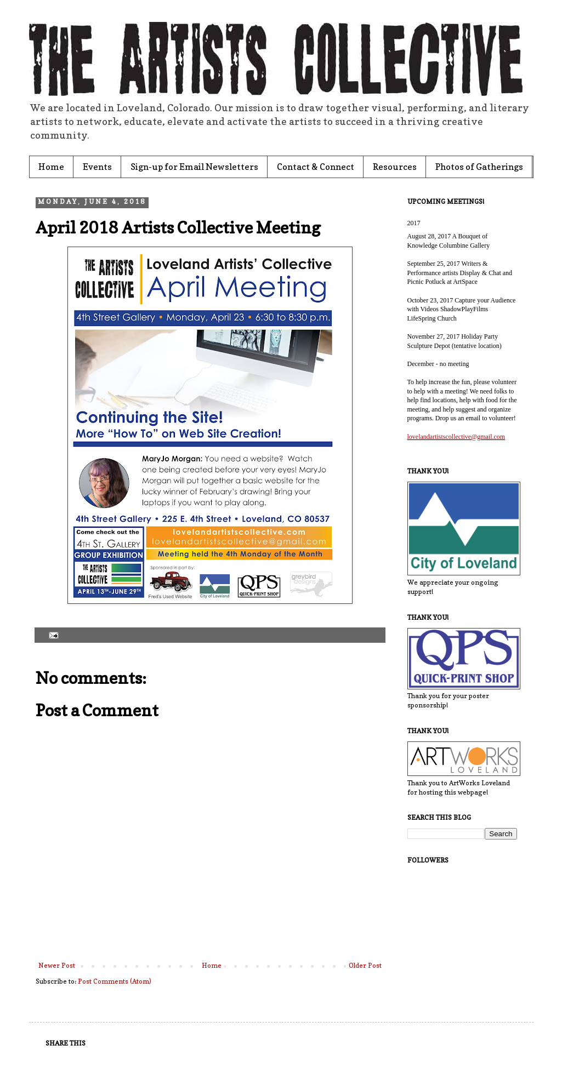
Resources (395, 166)
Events (97, 166)
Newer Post (56, 965)
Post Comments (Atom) (114, 981)
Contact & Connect (315, 166)
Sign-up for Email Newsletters (194, 166)
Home (51, 166)
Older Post (365, 965)
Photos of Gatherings (479, 166)
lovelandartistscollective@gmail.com (456, 437)
